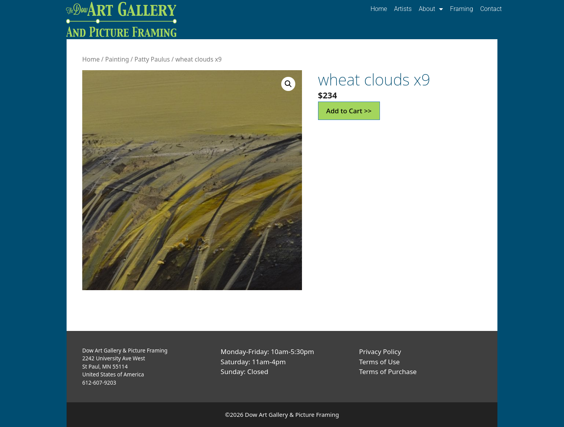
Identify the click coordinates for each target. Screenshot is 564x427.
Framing (461, 9)
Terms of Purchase (388, 371)
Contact (491, 9)
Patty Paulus (152, 59)
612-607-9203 (99, 382)
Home (379, 9)
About (431, 9)
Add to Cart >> (349, 110)
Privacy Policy (380, 351)
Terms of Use (379, 361)
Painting (117, 59)
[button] (288, 84)
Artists (403, 9)
